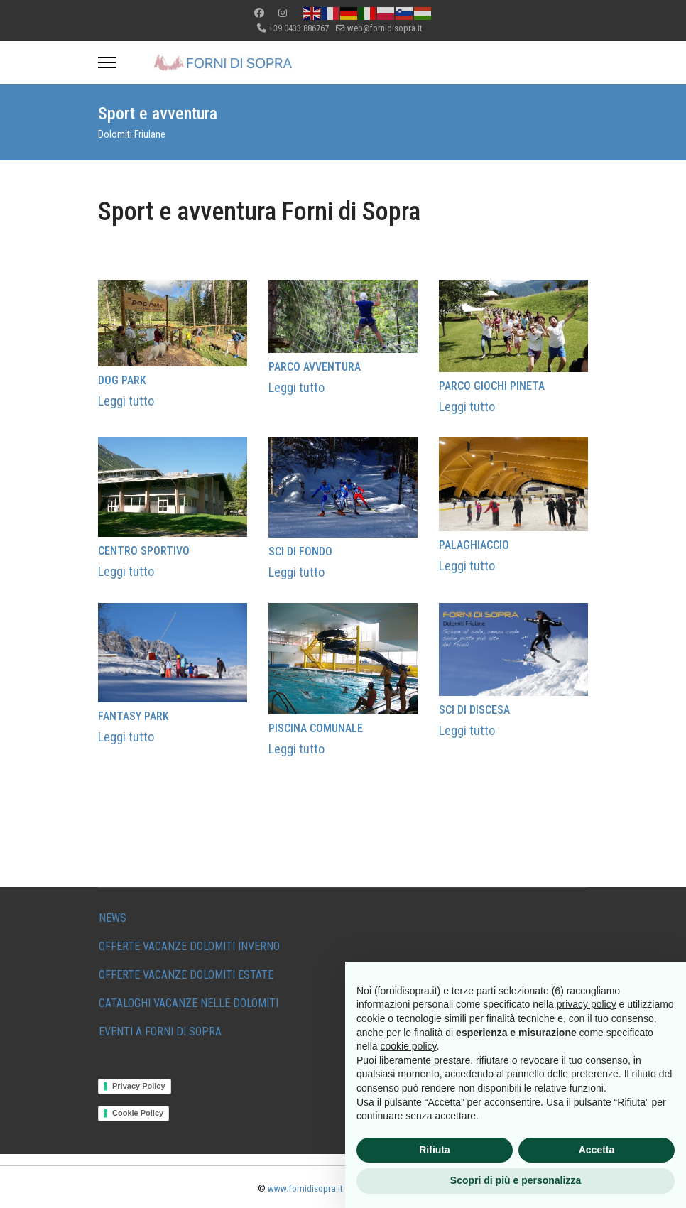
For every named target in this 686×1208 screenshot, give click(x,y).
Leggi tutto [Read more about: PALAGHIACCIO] (467, 564)
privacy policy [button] (586, 1004)
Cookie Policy (137, 1113)
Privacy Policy (138, 1086)
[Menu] (107, 62)
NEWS (112, 918)
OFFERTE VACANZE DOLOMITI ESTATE (186, 974)
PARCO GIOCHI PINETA (492, 386)
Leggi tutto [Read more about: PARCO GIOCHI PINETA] (467, 406)
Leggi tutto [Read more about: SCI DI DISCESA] (467, 729)
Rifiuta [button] (434, 1149)
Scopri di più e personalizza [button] (515, 1180)
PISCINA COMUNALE (315, 728)
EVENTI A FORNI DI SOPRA (160, 1031)
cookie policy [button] (408, 1046)
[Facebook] (259, 12)
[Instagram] (282, 12)
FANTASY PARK (133, 715)
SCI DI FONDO (300, 550)
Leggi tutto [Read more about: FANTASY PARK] (126, 736)
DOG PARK (122, 380)
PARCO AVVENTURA (314, 367)
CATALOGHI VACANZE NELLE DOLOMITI (188, 1003)
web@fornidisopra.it (384, 28)
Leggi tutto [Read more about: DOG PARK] (126, 400)
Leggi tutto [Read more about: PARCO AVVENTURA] (296, 386)
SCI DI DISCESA (474, 709)
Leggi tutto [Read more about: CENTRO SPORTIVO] (126, 571)
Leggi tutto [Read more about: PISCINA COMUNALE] (296, 748)
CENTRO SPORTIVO (144, 550)
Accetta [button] (597, 1149)
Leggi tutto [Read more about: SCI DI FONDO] (296, 571)
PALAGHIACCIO (474, 544)
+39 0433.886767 (298, 28)
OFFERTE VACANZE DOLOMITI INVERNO (189, 946)
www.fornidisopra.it (305, 1188)
